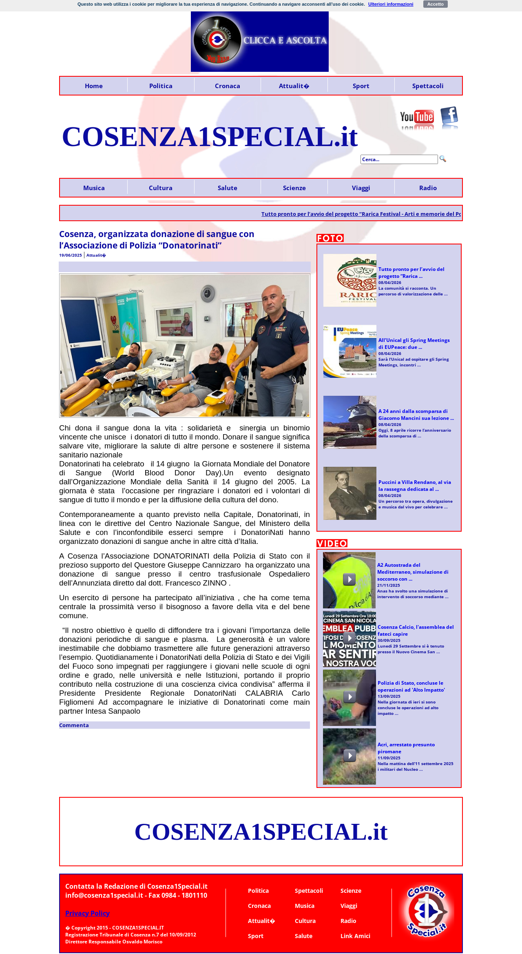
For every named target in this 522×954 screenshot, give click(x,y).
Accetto (435, 4)
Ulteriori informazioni (391, 4)
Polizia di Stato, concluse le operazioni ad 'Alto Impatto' (411, 686)
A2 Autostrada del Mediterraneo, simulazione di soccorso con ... (413, 571)
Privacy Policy (87, 913)
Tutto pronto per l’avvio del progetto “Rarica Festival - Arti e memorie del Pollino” (373, 213)
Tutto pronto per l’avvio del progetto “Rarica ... (411, 273)
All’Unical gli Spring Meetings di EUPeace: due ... (414, 344)
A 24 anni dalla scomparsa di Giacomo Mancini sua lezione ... (416, 415)
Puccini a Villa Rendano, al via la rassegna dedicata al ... (414, 486)
